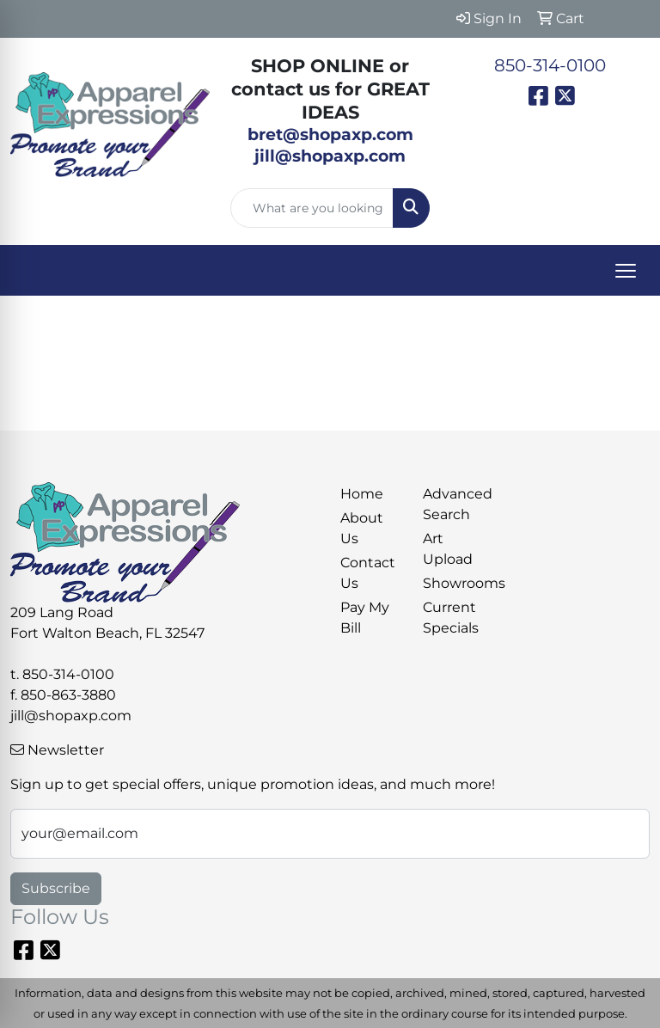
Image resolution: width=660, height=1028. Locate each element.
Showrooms (454, 583)
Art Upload (448, 548)
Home (361, 494)
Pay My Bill (364, 617)
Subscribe (55, 888)
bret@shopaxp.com (330, 134)
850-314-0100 (550, 65)
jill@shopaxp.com (70, 715)
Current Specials (451, 617)
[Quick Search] (312, 208)
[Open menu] (625, 271)
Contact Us (367, 572)
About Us (361, 528)
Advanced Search (454, 504)
